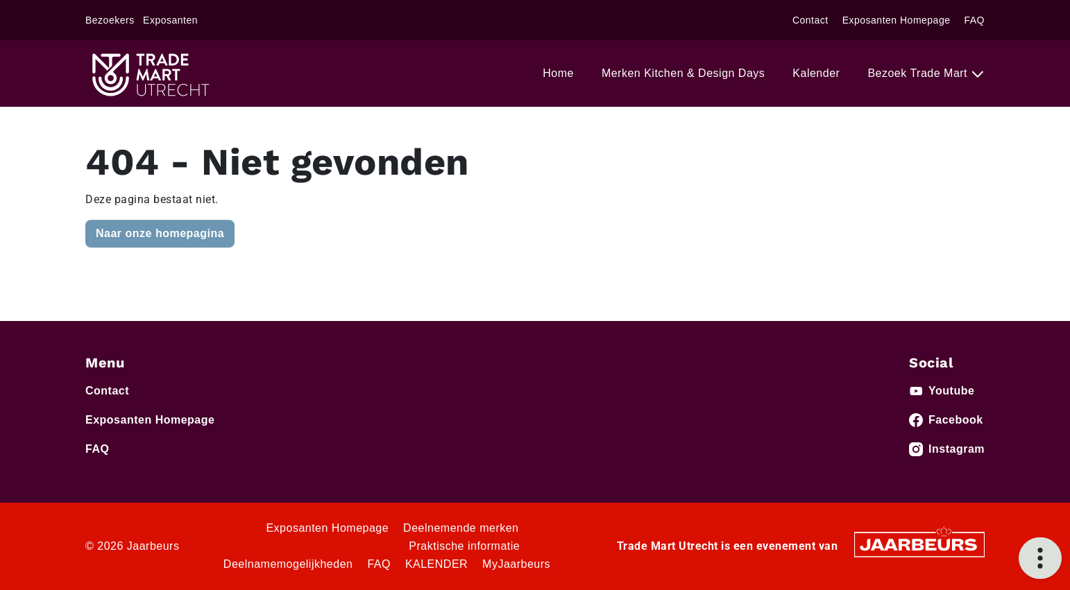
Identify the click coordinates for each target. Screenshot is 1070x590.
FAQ (974, 20)
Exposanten (170, 20)
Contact (810, 20)
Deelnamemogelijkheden (288, 564)
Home (558, 73)
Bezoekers (110, 20)
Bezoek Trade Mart (919, 73)
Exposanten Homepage (896, 20)
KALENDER (436, 564)
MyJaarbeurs (516, 564)
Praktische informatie (464, 546)
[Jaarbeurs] (919, 543)
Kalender (816, 73)
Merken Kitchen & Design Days (683, 73)
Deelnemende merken (460, 528)
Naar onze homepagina (160, 233)
